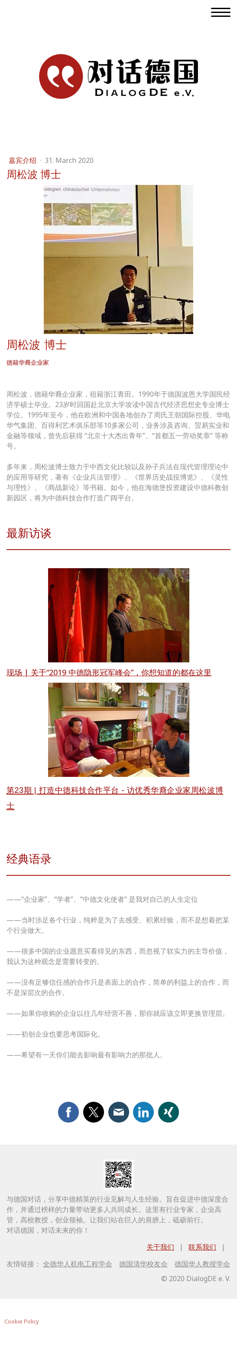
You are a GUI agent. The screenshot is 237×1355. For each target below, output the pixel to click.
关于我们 (160, 1247)
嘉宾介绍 (23, 160)
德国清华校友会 (143, 1264)
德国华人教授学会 (202, 1264)
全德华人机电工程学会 (77, 1264)
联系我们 (202, 1247)
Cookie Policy (21, 1321)
